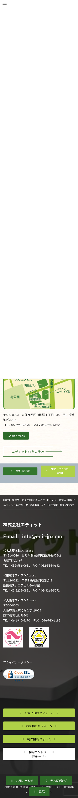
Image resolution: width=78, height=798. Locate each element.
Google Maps (16, 435)
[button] (28, 452)
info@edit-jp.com (42, 536)
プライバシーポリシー (17, 662)
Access (28, 550)
